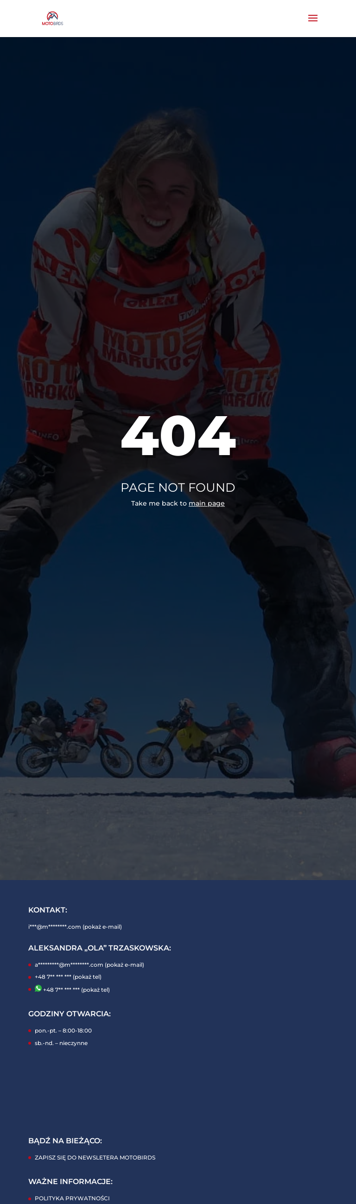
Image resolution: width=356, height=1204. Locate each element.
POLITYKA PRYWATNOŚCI (72, 1198)
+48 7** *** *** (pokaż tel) (68, 976)
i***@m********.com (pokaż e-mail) (75, 926)
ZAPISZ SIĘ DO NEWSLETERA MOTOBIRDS (95, 1157)
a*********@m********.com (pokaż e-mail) (89, 964)
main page (207, 503)
